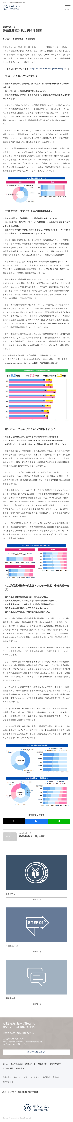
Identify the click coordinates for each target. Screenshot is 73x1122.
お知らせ (17, 1077)
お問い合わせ (8, 1082)
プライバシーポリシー (32, 1077)
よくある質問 (8, 1068)
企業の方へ (7, 1077)
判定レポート (30, 1064)
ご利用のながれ (55, 1064)
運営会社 (56, 1077)
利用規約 (46, 1077)
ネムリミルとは (17, 1064)
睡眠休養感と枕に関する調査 (32, 836)
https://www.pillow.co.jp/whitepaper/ (48, 69)
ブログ (13, 1092)
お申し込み (20, 1068)
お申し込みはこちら (36, 1052)
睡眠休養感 (19, 39)
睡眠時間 (31, 39)
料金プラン (42, 1064)
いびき (7, 39)
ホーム (5, 1064)
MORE (35, 899)
